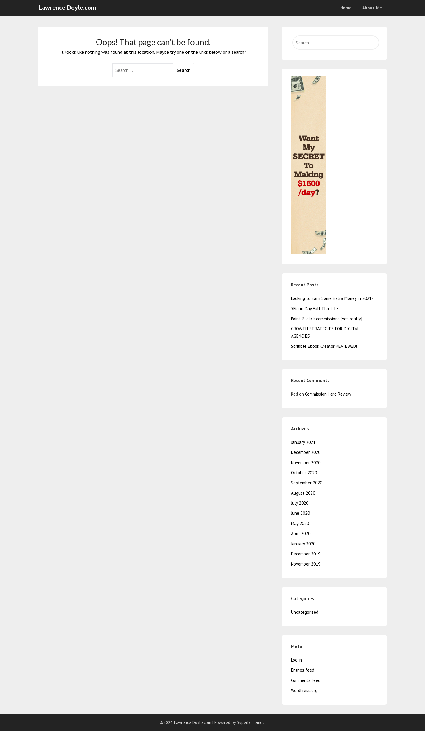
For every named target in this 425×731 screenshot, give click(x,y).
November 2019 (305, 564)
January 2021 (303, 442)
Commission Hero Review (328, 394)
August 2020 (303, 493)
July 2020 (299, 503)
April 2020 (300, 533)
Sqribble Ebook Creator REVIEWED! (324, 346)
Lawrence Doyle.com (67, 7)
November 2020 (305, 462)
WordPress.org (304, 690)
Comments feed (305, 680)
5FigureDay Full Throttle (314, 308)
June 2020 (300, 513)
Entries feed (302, 670)
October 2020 (304, 472)
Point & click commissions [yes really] (326, 318)
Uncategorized (304, 612)
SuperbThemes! (251, 722)
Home (346, 7)
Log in (296, 660)
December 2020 (305, 452)
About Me (372, 7)
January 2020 (303, 544)
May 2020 (300, 523)
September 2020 (306, 482)
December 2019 (305, 554)
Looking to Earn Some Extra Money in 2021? (332, 298)
